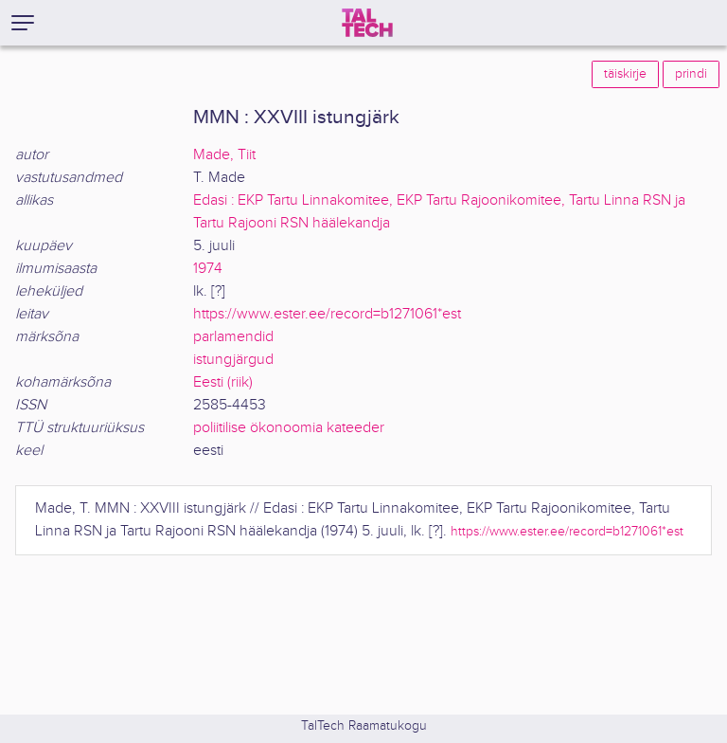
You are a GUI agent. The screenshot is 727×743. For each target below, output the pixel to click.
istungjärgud (233, 360)
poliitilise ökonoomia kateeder (288, 428)
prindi (691, 74)
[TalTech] (367, 23)
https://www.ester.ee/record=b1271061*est (327, 314)
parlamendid (233, 337)
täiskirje (625, 74)
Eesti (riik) (223, 382)
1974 (207, 269)
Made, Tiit (224, 155)
